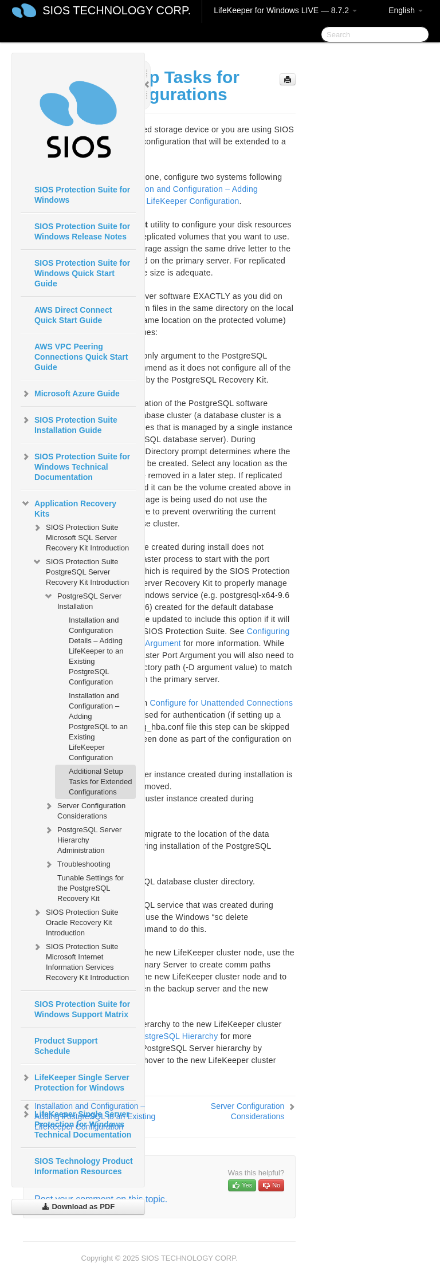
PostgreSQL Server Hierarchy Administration (82, 839)
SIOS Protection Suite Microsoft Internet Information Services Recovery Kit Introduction (80, 961)
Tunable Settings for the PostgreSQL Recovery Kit (90, 888)
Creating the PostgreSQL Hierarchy (152, 1036)
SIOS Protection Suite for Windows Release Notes (82, 231)
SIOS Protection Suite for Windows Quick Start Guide (82, 273)
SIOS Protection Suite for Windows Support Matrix (82, 1009)
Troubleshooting (77, 864)
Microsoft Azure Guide (70, 393)
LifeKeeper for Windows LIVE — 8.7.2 (285, 10)
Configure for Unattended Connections (221, 702)
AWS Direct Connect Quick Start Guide (73, 315)
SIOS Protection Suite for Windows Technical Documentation (75, 466)
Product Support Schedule (65, 1046)
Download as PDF (78, 1206)
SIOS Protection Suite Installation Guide (69, 424)
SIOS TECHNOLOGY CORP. (116, 10)
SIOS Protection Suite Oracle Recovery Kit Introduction (75, 921)
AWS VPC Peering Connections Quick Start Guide (81, 357)
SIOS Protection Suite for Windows (82, 194)
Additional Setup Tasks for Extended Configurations (100, 781)
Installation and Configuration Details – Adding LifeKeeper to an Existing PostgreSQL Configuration (96, 651)
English (405, 10)
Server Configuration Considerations (84, 809)
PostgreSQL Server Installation (82, 600)
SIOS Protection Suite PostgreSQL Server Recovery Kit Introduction (80, 571)
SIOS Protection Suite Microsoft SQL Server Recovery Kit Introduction (80, 536)
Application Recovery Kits (68, 507)
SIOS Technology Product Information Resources (83, 1166)
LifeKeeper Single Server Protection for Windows (75, 1081)
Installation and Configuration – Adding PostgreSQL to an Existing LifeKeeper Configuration (98, 726)
